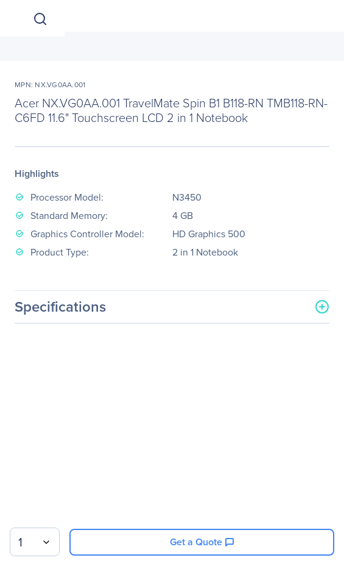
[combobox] (35, 542)
